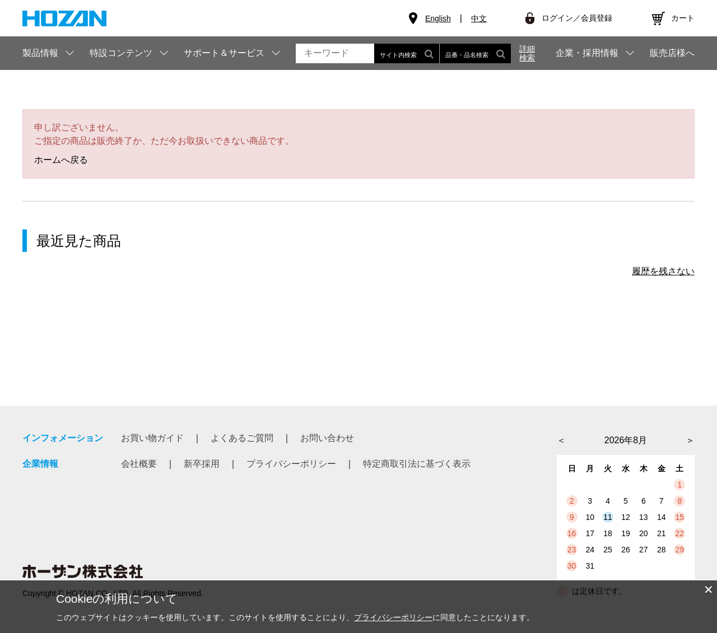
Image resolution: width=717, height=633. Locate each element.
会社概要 (139, 463)
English (438, 18)
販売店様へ (672, 53)
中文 (479, 18)
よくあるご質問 (242, 438)
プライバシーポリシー (291, 463)
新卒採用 (202, 463)
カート (683, 17)
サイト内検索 (407, 53)
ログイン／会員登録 (577, 17)
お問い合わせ (327, 438)
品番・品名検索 (475, 53)
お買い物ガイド (152, 438)
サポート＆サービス (224, 53)
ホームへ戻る (61, 160)
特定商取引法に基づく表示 (417, 463)
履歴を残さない (663, 271)
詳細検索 (527, 53)
